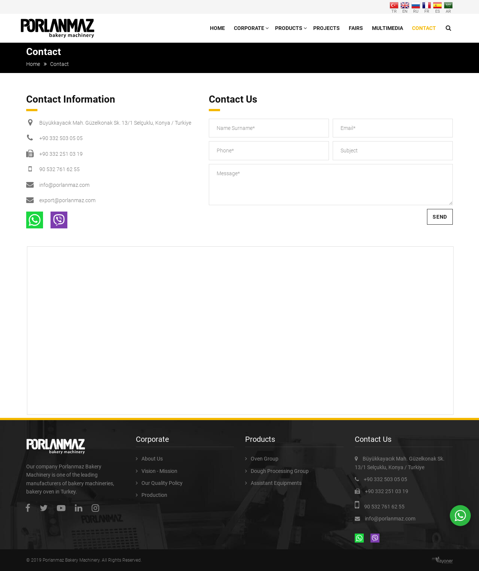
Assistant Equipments (276, 483)
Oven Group (264, 459)
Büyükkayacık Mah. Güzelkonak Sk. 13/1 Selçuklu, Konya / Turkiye (115, 123)
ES (437, 7)
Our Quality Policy (162, 483)
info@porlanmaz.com (64, 185)
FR (426, 7)
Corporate (249, 28)
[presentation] (266, 223)
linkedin (80, 508)
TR (394, 7)
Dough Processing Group (280, 471)
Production (154, 495)
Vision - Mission (159, 471)
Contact (424, 28)
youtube (63, 508)
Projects (326, 28)
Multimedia (387, 28)
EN (404, 7)
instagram (97, 508)
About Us (152, 459)
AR (448, 7)
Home (217, 28)
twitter (45, 508)
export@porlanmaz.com (67, 200)
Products (288, 28)
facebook (29, 508)
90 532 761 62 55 (59, 169)
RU (415, 7)
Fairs (356, 28)
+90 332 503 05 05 (61, 138)
